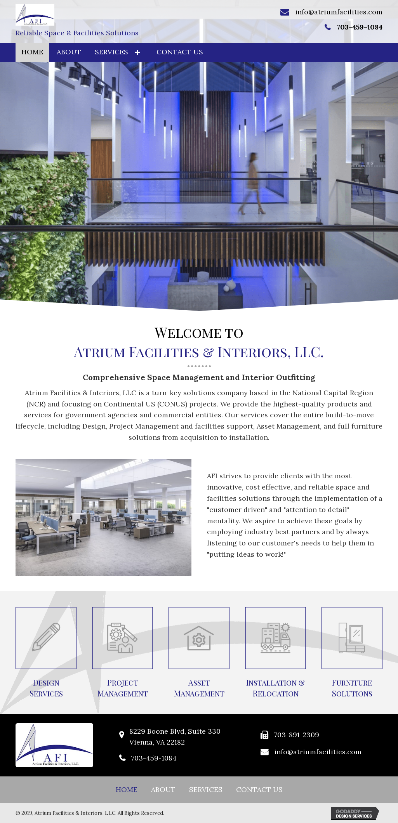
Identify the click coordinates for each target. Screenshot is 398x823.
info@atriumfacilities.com (338, 11)
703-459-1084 (359, 27)
